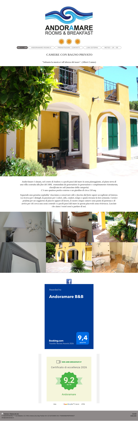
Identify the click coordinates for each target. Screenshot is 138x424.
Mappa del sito (14, 414)
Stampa (5, 414)
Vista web (133, 415)
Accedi (134, 413)
